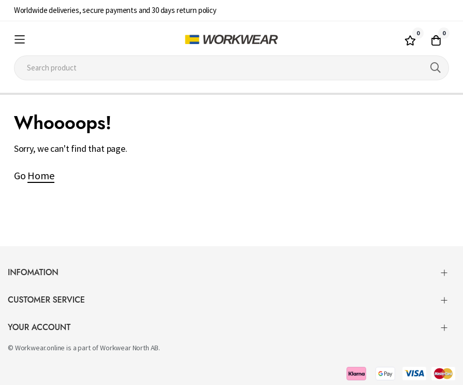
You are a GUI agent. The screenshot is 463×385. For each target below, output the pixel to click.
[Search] (435, 67)
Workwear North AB (129, 347)
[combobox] (231, 67)
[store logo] (231, 39)
